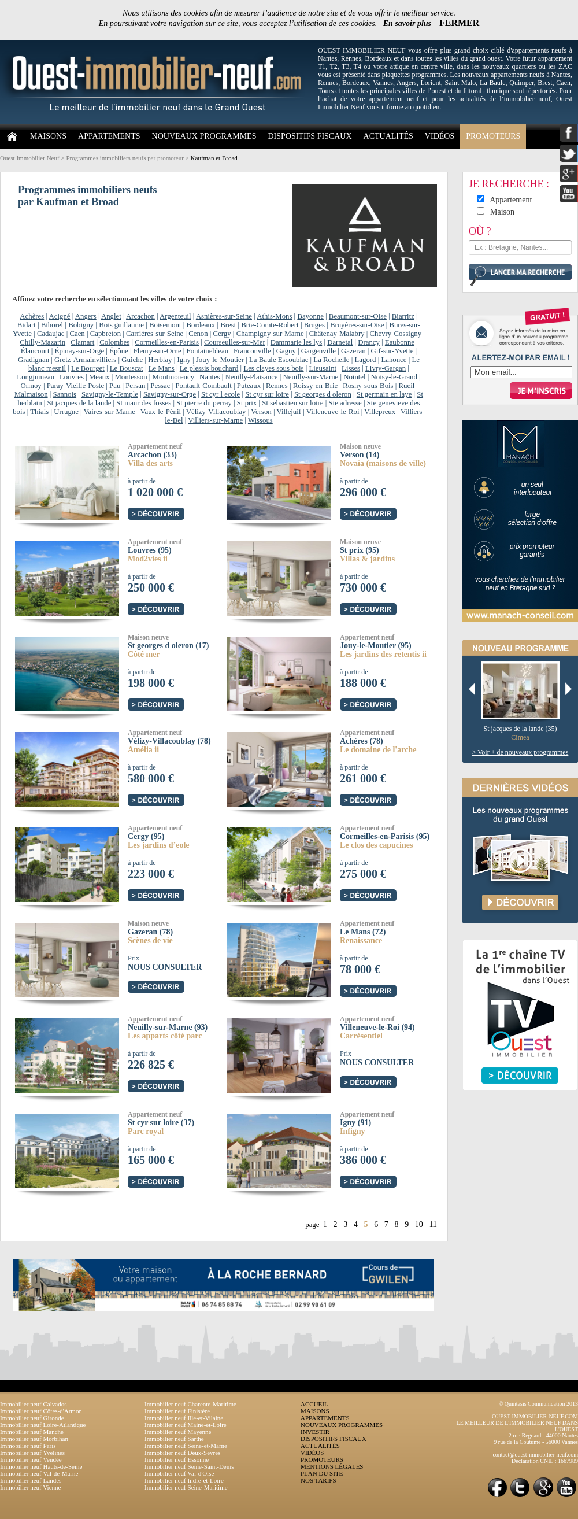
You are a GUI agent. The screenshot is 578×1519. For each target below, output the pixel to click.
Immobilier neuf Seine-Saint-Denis (189, 1466)
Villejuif (289, 412)
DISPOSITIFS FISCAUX (309, 136)
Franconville (252, 351)
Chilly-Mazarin (42, 342)
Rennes (277, 386)
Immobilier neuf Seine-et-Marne (185, 1445)
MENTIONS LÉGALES (332, 1466)
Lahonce (393, 360)
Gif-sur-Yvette (392, 351)
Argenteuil (175, 316)
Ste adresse (345, 403)
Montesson (130, 377)
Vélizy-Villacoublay (216, 412)
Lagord (365, 360)
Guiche (132, 360)
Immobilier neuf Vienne (30, 1487)
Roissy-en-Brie (315, 386)
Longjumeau (35, 377)
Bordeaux (200, 325)
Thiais (39, 412)
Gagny (286, 351)
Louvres (72, 377)
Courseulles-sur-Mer (234, 342)
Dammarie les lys (297, 342)
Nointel (354, 377)
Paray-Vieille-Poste (75, 386)
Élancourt (35, 351)
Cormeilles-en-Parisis (167, 342)
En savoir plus (407, 23)
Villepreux (379, 412)
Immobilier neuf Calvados (33, 1403)
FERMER (459, 23)
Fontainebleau (208, 351)
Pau (114, 386)
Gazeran (353, 351)
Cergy (222, 334)
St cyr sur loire (267, 394)
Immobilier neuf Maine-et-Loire (185, 1424)
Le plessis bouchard (209, 368)
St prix (247, 403)
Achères (32, 316)
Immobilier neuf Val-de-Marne (39, 1473)
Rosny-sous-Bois (368, 386)
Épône (118, 351)
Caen (76, 334)
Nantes (209, 377)
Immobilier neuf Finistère (177, 1410)
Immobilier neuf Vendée (31, 1459)
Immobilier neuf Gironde (32, 1417)
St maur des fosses (143, 403)
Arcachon (140, 316)
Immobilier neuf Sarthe (174, 1438)
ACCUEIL (314, 1403)
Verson (261, 412)
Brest (228, 325)
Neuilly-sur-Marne (311, 377)
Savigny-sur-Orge (169, 394)
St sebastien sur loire (292, 403)
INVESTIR (315, 1431)
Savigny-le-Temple (109, 394)
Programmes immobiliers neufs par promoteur (124, 157)
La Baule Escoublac (278, 360)
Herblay (160, 360)
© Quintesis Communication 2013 (538, 1403)
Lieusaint (322, 368)
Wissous (260, 420)
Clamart (82, 342)
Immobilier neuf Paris (28, 1445)
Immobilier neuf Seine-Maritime (186, 1487)
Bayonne (310, 316)
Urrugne (66, 412)
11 (433, 1224)
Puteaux (249, 386)
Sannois (65, 394)
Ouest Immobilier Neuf (30, 157)
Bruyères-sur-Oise (357, 325)
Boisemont (165, 325)
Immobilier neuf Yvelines (32, 1452)
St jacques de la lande (79, 403)
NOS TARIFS (318, 1480)
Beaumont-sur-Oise (358, 316)
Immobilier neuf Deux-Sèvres (182, 1452)
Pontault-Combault (203, 386)
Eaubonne (399, 342)
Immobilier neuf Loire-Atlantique (43, 1424)
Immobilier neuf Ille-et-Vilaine (183, 1417)
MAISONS (48, 136)
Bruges (314, 325)
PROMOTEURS (493, 136)
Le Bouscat (126, 368)
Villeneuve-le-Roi (333, 412)
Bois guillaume (121, 325)
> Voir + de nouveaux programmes (520, 752)
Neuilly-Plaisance (251, 377)
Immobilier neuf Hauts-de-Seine (41, 1466)
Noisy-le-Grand (394, 377)
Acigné (60, 316)
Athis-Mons (274, 316)
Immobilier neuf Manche (32, 1431)
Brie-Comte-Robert (270, 325)
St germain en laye (384, 394)
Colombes (114, 342)
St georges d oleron (322, 394)
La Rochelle (331, 360)
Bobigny (81, 325)
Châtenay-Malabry (337, 334)
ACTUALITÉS (388, 136)
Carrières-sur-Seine (154, 334)
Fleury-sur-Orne (157, 351)
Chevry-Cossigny (396, 334)
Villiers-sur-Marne (215, 420)
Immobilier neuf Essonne (176, 1459)
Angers (86, 316)
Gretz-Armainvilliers (85, 360)
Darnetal (340, 342)
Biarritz (403, 316)
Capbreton (105, 334)
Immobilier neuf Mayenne (177, 1431)
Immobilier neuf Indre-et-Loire (184, 1480)
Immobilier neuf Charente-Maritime (190, 1403)
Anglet (111, 316)
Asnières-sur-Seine (224, 316)
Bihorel (52, 325)
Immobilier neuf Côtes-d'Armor (40, 1410)
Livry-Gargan (385, 368)
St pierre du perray (204, 403)
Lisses (351, 368)
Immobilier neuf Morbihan (34, 1438)
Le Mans (162, 368)
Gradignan (33, 360)
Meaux (99, 377)
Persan (135, 386)
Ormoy (30, 386)
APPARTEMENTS (109, 136)
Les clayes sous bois (273, 368)
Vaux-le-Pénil (160, 412)
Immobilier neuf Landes (30, 1480)
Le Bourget (88, 368)
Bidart (26, 325)
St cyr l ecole (220, 394)
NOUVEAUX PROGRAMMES (204, 136)
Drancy (369, 342)
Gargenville (318, 351)
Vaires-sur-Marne (109, 412)
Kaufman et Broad (214, 157)
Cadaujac (51, 334)
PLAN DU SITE (322, 1473)
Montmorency (174, 377)
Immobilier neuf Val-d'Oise (179, 1473)
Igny (183, 360)
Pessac (160, 386)
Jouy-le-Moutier (220, 360)
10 (419, 1224)
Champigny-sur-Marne (270, 334)
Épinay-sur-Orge (80, 351)
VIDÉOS (439, 136)
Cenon (198, 334)
